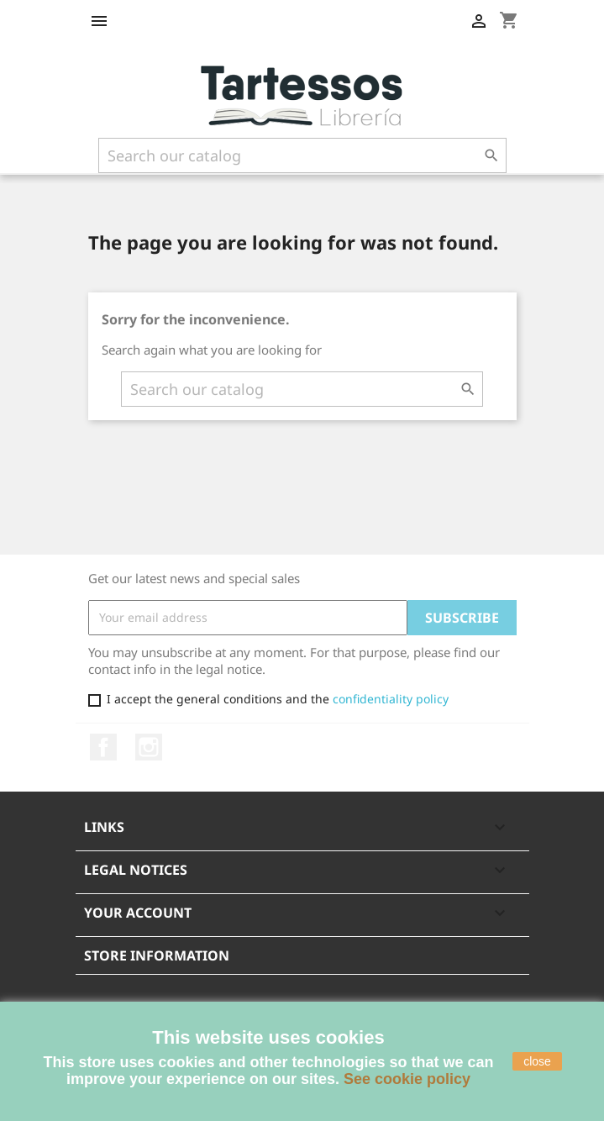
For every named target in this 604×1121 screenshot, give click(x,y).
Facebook (103, 747)
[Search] (302, 155)
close (537, 1061)
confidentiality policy (391, 699)
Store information (156, 955)
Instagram (148, 747)
